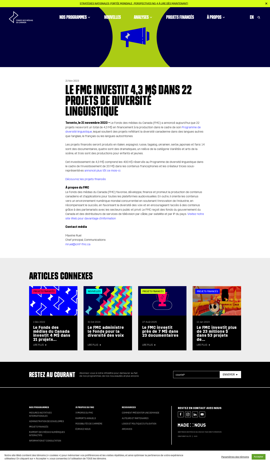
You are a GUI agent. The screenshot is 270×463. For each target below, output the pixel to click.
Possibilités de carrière (88, 423)
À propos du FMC (84, 407)
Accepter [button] (258, 456)
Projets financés (180, 17)
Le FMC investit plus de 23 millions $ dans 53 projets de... (217, 333)
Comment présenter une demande (140, 413)
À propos (216, 17)
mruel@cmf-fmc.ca (77, 244)
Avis (195, 436)
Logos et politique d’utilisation (139, 423)
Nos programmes (75, 17)
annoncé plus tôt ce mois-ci (102, 170)
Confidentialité (184, 436)
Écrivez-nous (83, 429)
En (252, 17)
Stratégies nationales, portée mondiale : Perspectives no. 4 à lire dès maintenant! (134, 3)
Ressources (129, 407)
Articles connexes (61, 276)
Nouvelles (112, 17)
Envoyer (229, 374)
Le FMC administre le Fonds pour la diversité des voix (106, 331)
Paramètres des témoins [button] (235, 457)
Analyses (143, 17)
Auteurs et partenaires (135, 418)
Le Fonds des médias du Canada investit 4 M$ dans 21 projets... (51, 333)
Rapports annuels (85, 418)
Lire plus (38, 345)
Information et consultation (45, 441)
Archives (127, 429)
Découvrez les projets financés (85, 179)
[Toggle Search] (258, 17)
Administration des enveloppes (46, 421)
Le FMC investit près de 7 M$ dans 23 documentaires (160, 331)
